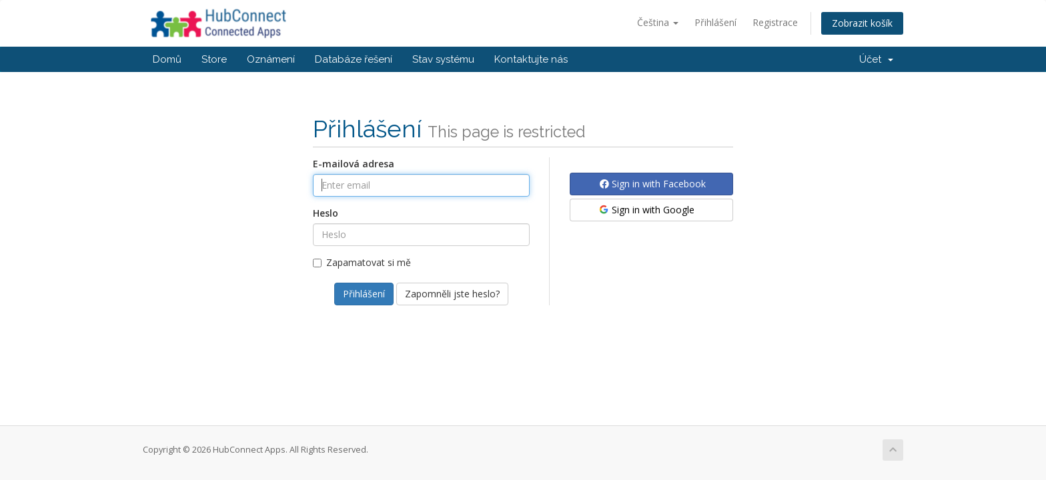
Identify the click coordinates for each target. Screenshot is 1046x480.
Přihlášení (715, 22)
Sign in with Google (646, 209)
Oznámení (271, 59)
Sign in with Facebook (653, 183)
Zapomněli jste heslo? (452, 293)
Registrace (775, 22)
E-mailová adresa (353, 163)
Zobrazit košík (862, 23)
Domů (167, 59)
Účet (876, 59)
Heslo (325, 213)
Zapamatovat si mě (362, 262)
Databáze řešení (353, 59)
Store (214, 59)
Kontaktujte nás (531, 59)
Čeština (657, 22)
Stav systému (443, 59)
